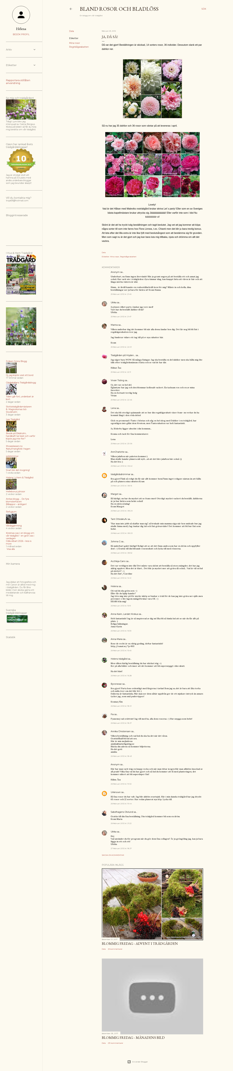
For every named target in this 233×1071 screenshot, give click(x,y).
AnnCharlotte (118, 452)
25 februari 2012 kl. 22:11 (121, 372)
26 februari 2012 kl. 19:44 (121, 803)
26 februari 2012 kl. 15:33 (121, 631)
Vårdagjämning (14, 525)
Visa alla (11, 549)
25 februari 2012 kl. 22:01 (121, 347)
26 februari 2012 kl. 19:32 (121, 784)
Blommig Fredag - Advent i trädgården (140, 943)
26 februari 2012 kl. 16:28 (121, 675)
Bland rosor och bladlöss (119, 8)
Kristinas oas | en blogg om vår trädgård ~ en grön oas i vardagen (20, 536)
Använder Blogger (137, 1062)
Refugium (11, 511)
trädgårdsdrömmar (120, 474)
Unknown (116, 792)
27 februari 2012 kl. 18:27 (121, 848)
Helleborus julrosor (15, 491)
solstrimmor (12, 456)
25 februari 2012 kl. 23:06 (121, 443)
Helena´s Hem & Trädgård (19, 477)
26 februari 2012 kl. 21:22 (121, 823)
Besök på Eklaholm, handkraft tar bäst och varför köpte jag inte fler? (20, 436)
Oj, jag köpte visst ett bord (19, 375)
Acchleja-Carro (118, 561)
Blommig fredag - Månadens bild (133, 1037)
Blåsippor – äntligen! (16, 504)
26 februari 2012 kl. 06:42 (121, 466)
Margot (114, 494)
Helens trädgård (119, 659)
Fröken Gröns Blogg (16, 361)
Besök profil (21, 34)
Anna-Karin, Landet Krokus (124, 614)
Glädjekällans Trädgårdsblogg (21, 382)
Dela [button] (71, 31)
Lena (113, 408)
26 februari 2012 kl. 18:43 (121, 756)
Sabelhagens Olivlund (122, 812)
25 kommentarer (115, 949)
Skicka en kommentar (113, 855)
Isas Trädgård (13, 419)
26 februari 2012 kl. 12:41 (121, 578)
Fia (112, 714)
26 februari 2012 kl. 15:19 (121, 606)
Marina (114, 325)
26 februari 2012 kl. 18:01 (121, 706)
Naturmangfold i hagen (18, 448)
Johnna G (116, 541)
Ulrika (113, 302)
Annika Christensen (121, 731)
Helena (114, 586)
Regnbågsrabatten (79, 47)
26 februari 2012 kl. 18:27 (121, 723)
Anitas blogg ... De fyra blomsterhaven (17, 500)
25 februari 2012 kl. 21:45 (121, 294)
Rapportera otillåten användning (18, 82)
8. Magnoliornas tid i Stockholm (16, 410)
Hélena (21, 28)
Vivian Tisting (117, 380)
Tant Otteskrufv (119, 519)
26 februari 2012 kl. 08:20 (122, 511)
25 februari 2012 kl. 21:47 (121, 316)
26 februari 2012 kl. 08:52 (121, 553)
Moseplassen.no (14, 446)
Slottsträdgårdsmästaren (19, 406)
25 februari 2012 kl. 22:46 (121, 400)
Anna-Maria (116, 639)
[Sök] (203, 8)
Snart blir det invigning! (18, 470)
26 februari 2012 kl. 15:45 (121, 650)
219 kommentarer (115, 1043)
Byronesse (116, 684)
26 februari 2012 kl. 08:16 (121, 486)
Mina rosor (74, 43)
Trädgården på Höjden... (123, 355)
